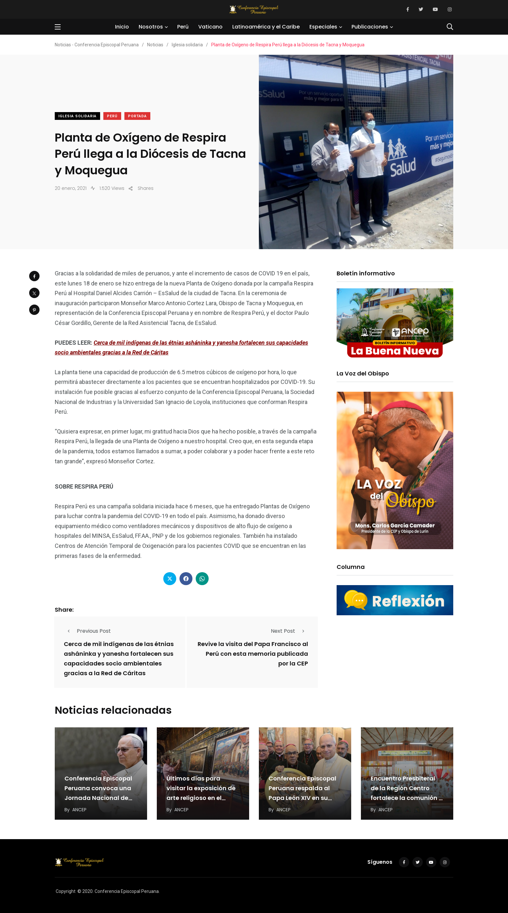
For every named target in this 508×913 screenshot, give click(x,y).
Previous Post (87, 631)
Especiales (323, 26)
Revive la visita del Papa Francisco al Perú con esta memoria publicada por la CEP (253, 653)
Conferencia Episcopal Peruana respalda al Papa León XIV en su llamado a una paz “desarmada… (302, 798)
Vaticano (210, 26)
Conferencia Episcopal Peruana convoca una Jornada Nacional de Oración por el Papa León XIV (98, 798)
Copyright (65, 891)
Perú (183, 26)
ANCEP (79, 809)
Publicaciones (370, 26)
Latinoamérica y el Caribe (266, 26)
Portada (137, 116)
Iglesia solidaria (77, 116)
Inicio (122, 26)
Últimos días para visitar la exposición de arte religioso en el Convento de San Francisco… (201, 798)
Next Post (289, 631)
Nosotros (151, 26)
